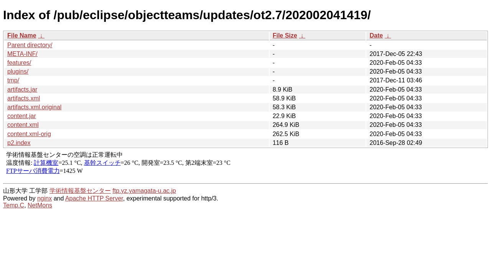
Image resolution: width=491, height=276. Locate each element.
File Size (285, 35)
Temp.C (13, 205)
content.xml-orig (29, 134)
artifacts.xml (23, 98)
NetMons (40, 205)
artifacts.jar (22, 89)
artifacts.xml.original (34, 107)
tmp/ (13, 80)
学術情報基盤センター (80, 190)
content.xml (23, 125)
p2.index (19, 143)
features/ (19, 62)
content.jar (21, 116)
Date (376, 35)
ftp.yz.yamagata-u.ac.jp (144, 190)
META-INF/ (22, 54)
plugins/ (17, 71)
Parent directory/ (29, 45)
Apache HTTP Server (94, 198)
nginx (44, 198)
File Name (21, 35)
